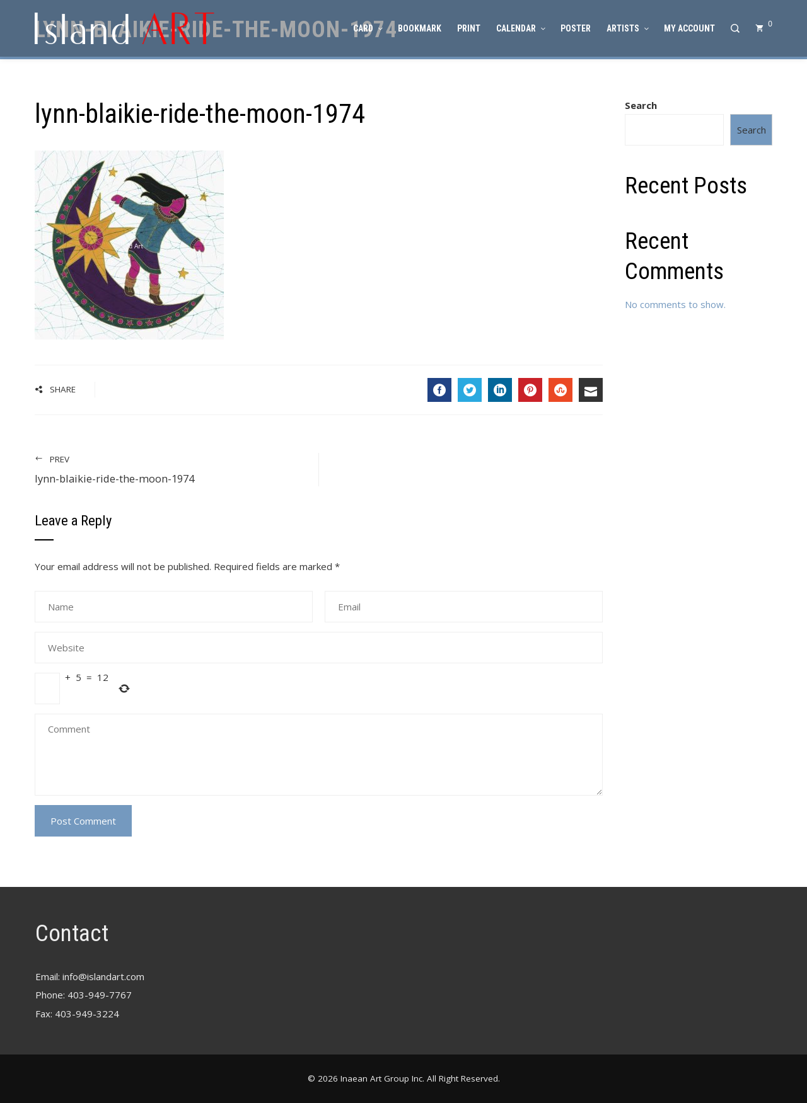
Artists (627, 28)
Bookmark (419, 28)
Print (468, 28)
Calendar (520, 28)
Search (641, 105)
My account (689, 28)
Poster (575, 28)
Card (367, 28)
